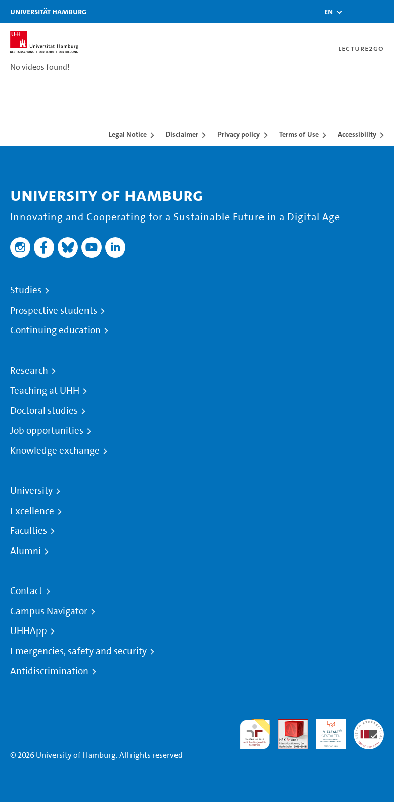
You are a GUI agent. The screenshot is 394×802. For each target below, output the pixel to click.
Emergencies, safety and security (78, 651)
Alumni (25, 551)
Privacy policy (238, 134)
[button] (328, 12)
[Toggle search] (356, 11)
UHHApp (28, 631)
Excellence (32, 511)
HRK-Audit (325, 731)
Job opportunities (46, 430)
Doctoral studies (44, 410)
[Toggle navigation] (381, 11)
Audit (287, 725)
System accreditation (369, 731)
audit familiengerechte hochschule (255, 734)
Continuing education (55, 330)
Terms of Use (299, 134)
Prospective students (53, 310)
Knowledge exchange (55, 450)
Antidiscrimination (49, 671)
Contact (26, 591)
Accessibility (357, 134)
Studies (25, 290)
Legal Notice (128, 134)
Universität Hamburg (48, 11)
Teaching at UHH (44, 390)
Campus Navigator (48, 611)
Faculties (28, 530)
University (31, 490)
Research (29, 370)
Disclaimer (182, 134)
